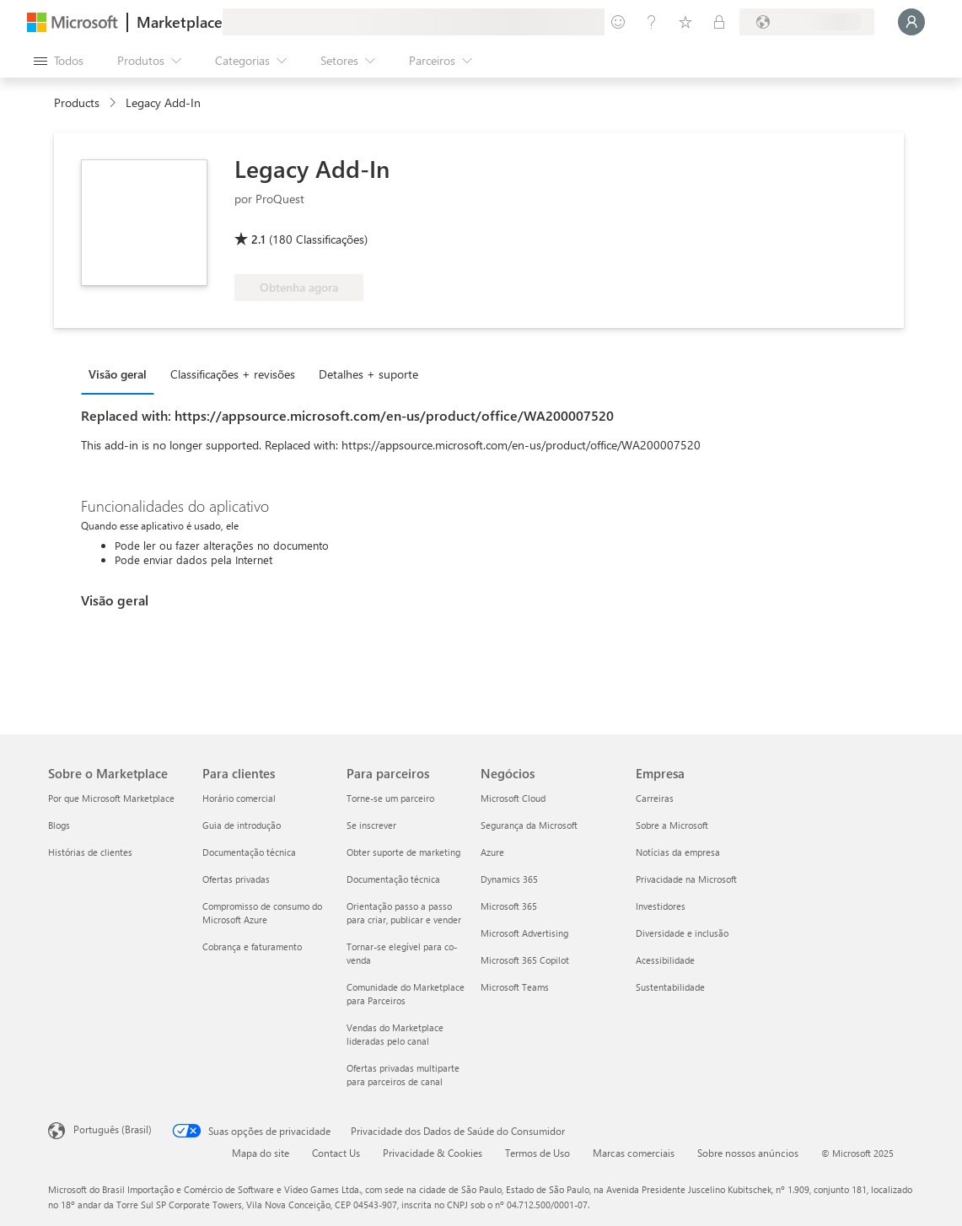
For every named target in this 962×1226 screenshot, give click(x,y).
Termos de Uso (537, 1152)
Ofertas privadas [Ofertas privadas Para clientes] (236, 879)
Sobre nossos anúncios (747, 1152)
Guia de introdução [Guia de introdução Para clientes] (241, 825)
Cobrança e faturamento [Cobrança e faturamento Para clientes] (252, 946)
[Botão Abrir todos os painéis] (58, 61)
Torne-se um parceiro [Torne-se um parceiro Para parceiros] (390, 798)
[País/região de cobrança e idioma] (806, 21)
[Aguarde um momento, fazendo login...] (911, 21)
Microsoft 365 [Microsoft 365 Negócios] (509, 906)
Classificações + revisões (232, 374)
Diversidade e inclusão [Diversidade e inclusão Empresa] (682, 933)
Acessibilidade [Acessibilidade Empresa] (665, 960)
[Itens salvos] (685, 22)
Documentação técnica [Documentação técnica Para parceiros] (393, 879)
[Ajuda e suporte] (651, 22)
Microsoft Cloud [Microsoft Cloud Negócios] (513, 798)
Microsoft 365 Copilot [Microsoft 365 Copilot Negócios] (525, 960)
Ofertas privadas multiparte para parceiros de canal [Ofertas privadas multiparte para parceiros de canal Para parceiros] (403, 1075)
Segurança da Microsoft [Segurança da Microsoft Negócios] (529, 825)
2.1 (258, 239)
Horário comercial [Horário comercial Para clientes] (239, 798)
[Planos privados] (719, 22)
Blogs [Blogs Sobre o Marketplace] (59, 825)
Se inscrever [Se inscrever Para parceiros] (371, 825)
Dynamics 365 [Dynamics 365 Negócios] (509, 879)
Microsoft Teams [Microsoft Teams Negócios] (515, 987)
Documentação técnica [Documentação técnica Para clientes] (249, 852)
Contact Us (336, 1152)
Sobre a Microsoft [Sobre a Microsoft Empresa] (672, 825)
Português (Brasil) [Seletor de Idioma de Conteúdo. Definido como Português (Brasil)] (112, 1129)
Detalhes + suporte (368, 374)
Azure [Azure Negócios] (492, 852)
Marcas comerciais (633, 1152)
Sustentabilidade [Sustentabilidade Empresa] (670, 987)
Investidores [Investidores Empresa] (660, 906)
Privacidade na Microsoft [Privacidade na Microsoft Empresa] (686, 879)
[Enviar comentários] (618, 22)
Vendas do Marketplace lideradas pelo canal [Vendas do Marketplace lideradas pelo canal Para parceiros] (395, 1034)
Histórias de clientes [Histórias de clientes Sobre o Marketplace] (90, 852)
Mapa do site (260, 1152)
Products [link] (76, 102)
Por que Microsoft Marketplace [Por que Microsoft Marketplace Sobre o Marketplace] (111, 798)
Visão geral (118, 374)
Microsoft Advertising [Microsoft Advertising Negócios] (524, 933)
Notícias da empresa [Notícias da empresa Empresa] (678, 852)
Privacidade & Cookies (432, 1152)
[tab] (122, 373)
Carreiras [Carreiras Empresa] (655, 798)
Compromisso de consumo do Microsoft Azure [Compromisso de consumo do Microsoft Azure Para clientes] (262, 913)
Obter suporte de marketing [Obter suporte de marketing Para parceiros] (403, 852)
